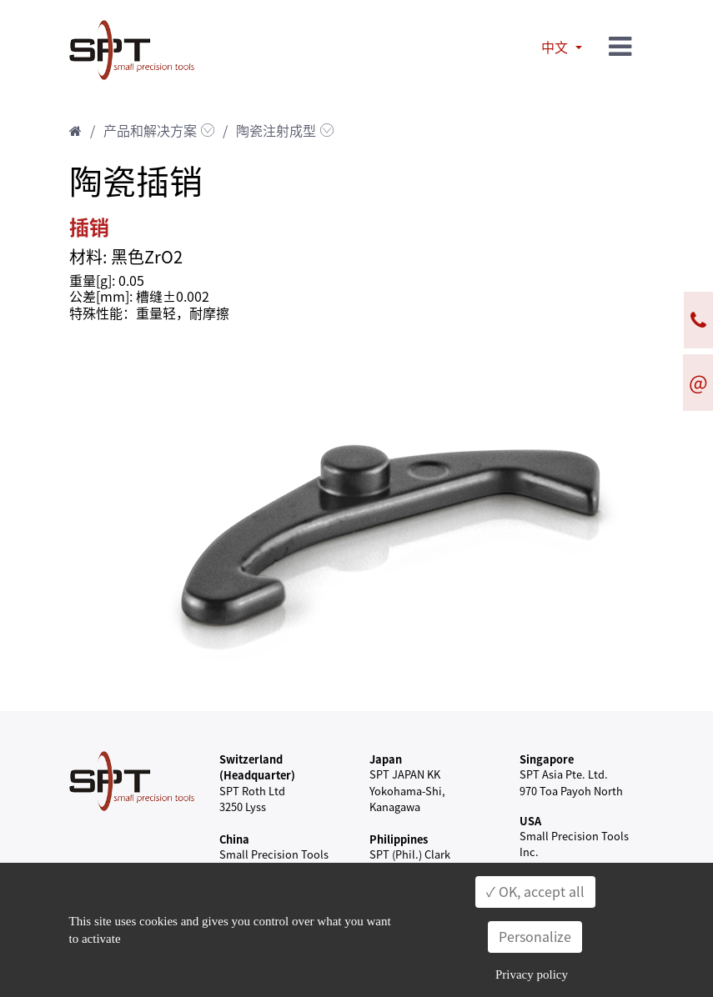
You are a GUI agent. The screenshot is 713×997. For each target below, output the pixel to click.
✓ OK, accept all (535, 892)
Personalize (535, 937)
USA (530, 821)
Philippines (398, 839)
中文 (556, 47)
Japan (385, 759)
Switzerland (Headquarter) (257, 767)
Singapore (547, 759)
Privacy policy (531, 974)
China (234, 839)
